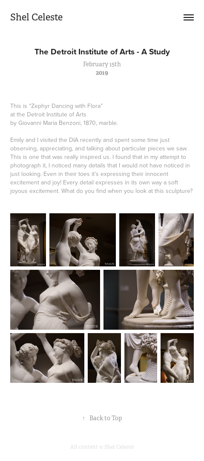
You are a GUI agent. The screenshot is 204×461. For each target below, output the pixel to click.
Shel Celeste (36, 17)
